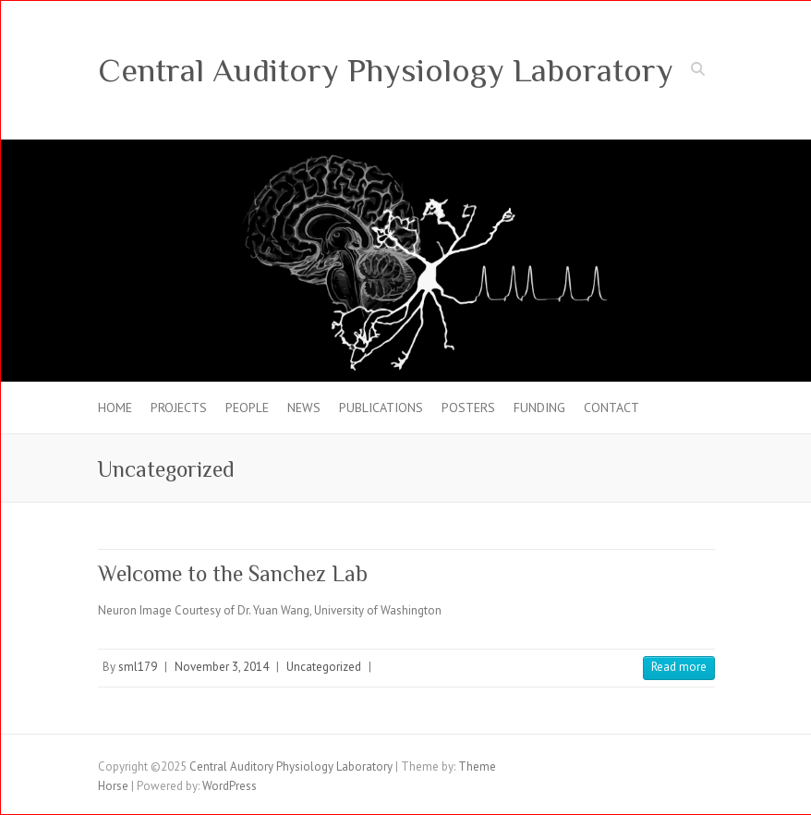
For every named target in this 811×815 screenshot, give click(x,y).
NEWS (304, 407)
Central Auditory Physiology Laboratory (385, 70)
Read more (679, 667)
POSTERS (468, 407)
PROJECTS (179, 407)
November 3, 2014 (222, 667)
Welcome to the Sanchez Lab (233, 573)
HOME (115, 407)
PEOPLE (247, 407)
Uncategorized (323, 667)
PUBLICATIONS (381, 407)
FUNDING (539, 407)
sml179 (137, 667)
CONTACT (611, 407)
